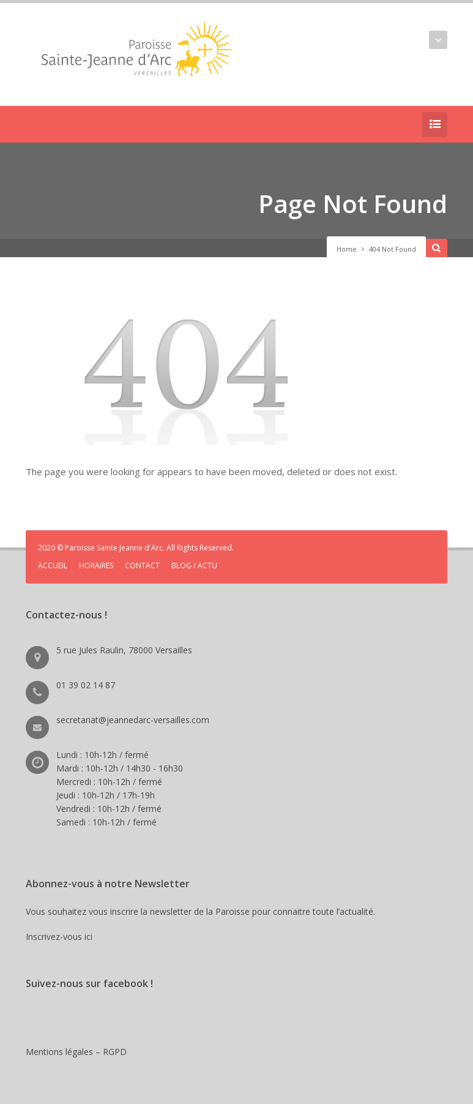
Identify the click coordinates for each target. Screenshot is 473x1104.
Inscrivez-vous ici (61, 936)
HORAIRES (96, 565)
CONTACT (142, 565)
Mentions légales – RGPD (76, 1051)
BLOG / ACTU (194, 565)
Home (347, 248)
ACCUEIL (52, 565)
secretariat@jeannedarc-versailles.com (132, 720)
